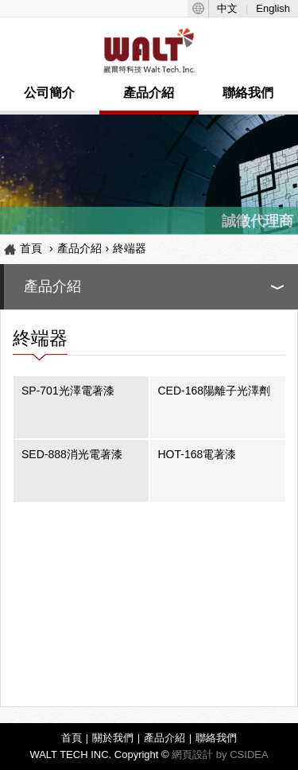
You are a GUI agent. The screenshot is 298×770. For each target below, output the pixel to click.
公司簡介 (49, 92)
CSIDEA (249, 754)
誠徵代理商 (257, 221)
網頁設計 (192, 754)
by (221, 754)
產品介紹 (148, 92)
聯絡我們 (248, 92)
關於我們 (113, 738)
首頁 (31, 248)
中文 (227, 8)
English (273, 8)
